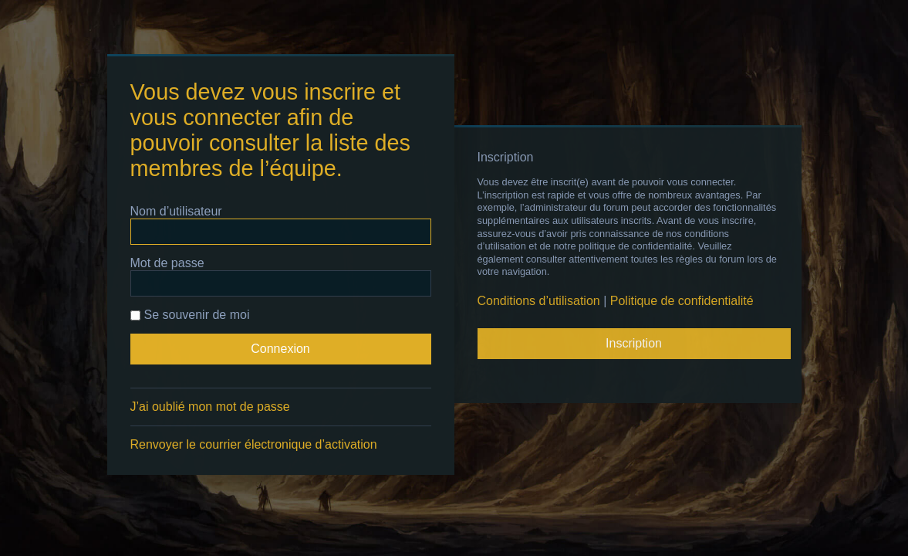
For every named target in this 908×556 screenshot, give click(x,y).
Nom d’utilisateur (176, 211)
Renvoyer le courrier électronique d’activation (253, 444)
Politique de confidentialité (682, 300)
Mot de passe (167, 263)
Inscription (634, 343)
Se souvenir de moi (190, 314)
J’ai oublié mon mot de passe (210, 406)
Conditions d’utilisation (539, 300)
